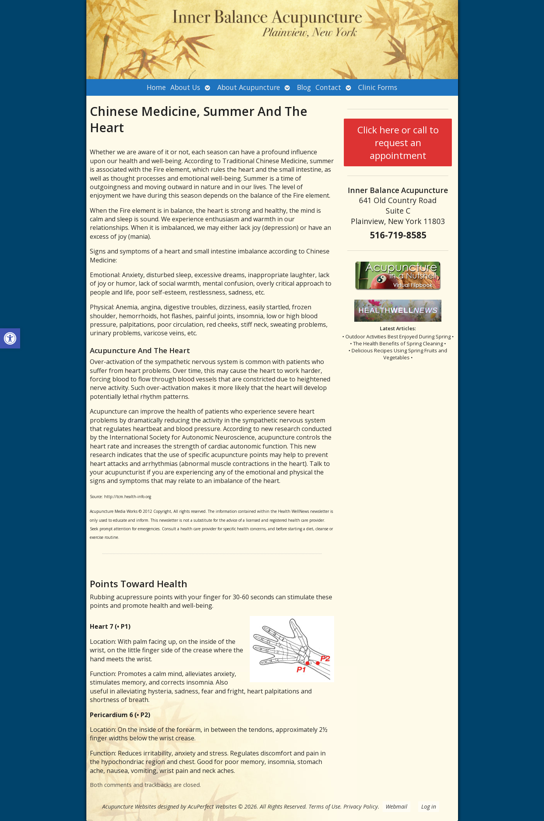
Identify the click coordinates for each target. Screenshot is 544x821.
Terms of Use (324, 806)
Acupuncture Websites (129, 806)
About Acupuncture (248, 87)
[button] (10, 338)
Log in (428, 806)
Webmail (396, 806)
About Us (185, 87)
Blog (304, 87)
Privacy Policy (360, 806)
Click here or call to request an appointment (398, 142)
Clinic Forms (377, 87)
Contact (328, 87)
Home (156, 87)
